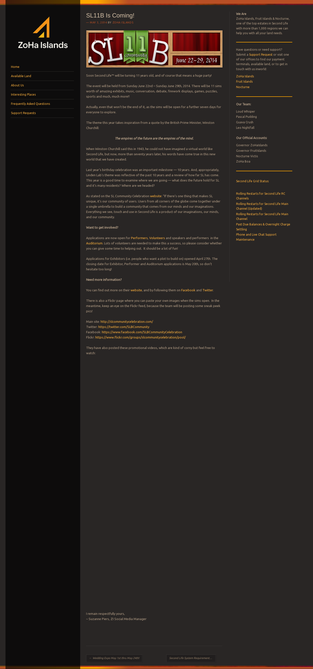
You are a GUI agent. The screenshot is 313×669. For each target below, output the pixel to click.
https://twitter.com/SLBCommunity (123, 327)
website (155, 196)
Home (15, 66)
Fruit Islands (244, 81)
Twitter (207, 290)
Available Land (21, 76)
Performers (139, 238)
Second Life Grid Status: (252, 181)
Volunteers (157, 238)
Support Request (261, 54)
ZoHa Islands (123, 22)
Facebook (187, 290)
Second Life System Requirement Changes (192, 658)
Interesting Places (23, 94)
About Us (17, 85)
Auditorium (94, 243)
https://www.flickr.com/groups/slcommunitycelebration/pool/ (140, 337)
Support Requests (23, 113)
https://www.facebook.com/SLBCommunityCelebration (142, 332)
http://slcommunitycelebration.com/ (127, 321)
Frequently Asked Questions (30, 103)
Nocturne (243, 87)
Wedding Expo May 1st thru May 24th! (114, 658)
